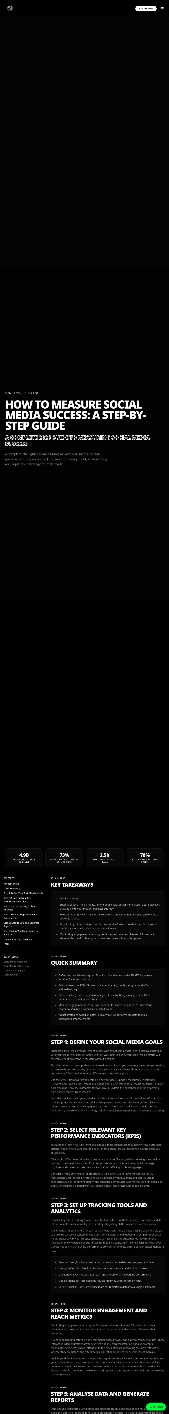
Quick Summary (12, 888)
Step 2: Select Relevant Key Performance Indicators (17, 899)
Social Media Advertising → (17, 966)
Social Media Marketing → (17, 961)
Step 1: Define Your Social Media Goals (23, 893)
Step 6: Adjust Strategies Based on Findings (21, 932)
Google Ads (57, 1246)
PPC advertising (77, 1246)
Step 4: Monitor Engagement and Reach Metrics (21, 916)
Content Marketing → (15, 970)
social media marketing (122, 1110)
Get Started (146, 8)
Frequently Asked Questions (18, 939)
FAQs (6, 943)
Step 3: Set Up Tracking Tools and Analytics (20, 908)
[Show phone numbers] (156, 1407)
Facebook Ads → (12, 974)
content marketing (153, 1110)
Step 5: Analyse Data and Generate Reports (21, 924)
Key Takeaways (11, 883)
